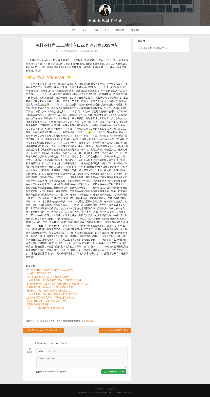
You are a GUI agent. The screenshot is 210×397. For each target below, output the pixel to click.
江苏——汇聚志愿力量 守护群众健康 (45, 308)
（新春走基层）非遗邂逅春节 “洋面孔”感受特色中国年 (54, 280)
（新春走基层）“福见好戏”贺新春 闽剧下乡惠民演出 (52, 294)
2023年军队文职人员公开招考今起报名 (46, 301)
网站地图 (119, 30)
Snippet (127, 392)
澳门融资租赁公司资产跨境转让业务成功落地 (49, 270)
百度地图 (135, 30)
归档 (95, 30)
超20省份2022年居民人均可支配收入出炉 (47, 276)
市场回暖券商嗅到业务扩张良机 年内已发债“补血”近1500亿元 (57, 283)
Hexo (110, 392)
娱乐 (61, 51)
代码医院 (90, 321)
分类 (106, 30)
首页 (73, 30)
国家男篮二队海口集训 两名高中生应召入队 (48, 290)
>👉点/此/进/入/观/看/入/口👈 (48, 77)
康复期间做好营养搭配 (38, 304)
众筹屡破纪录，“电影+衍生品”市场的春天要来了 (50, 287)
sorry (76, 51)
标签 (84, 30)
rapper (70, 51)
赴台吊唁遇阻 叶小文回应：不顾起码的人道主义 (50, 297)
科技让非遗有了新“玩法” (38, 273)
